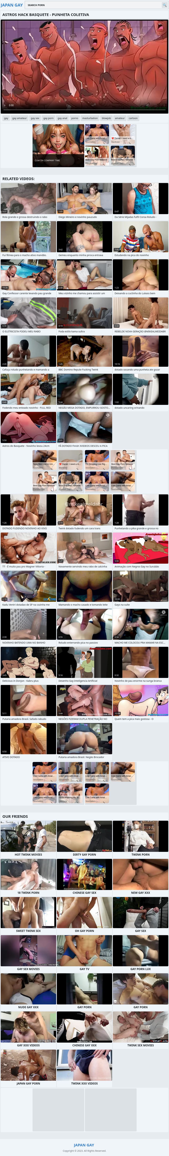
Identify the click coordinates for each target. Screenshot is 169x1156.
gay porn (48, 118)
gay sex (35, 118)
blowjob (106, 118)
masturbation (90, 118)
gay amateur (19, 118)
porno (74, 118)
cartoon (133, 118)
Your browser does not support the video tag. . (84, 67)
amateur (120, 118)
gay (6, 118)
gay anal (62, 118)
